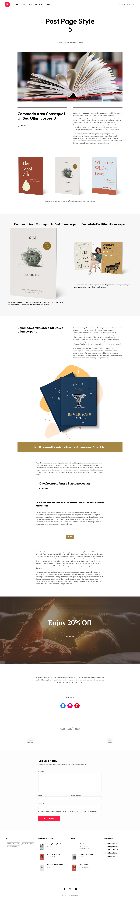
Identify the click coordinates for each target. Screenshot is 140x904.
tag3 (76, 728)
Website (41, 804)
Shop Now (70, 636)
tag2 (69, 728)
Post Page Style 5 (111, 857)
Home (16, 4)
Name (40, 795)
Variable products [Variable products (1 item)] (13, 847)
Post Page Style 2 (111, 847)
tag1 (63, 728)
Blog (30, 4)
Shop (23, 4)
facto (61, 42)
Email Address (76, 795)
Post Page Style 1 (111, 844)
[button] (121, 4)
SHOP (70, 537)
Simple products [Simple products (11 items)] (27, 844)
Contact (48, 4)
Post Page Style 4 (111, 853)
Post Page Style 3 (111, 850)
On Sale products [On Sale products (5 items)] (13, 844)
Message (41, 771)
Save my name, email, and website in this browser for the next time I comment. (69, 812)
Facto (76, 895)
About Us (38, 4)
